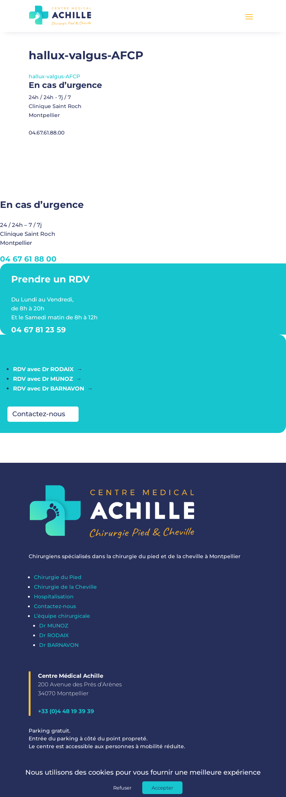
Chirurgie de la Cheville (65, 590)
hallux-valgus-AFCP (54, 80)
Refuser (122, 788)
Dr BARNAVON (59, 648)
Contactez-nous (38, 418)
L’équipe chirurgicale (62, 619)
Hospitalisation (54, 600)
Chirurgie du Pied (58, 581)
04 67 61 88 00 (28, 262)
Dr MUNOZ (53, 629)
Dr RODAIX (54, 639)
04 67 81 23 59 (38, 333)
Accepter (162, 788)
